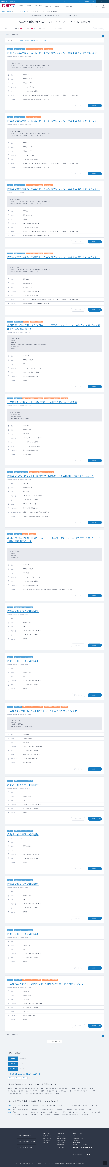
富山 (9, 1091)
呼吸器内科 (52, 1105)
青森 (20, 1088)
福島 (35, 1088)
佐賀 (34, 1093)
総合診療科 (77, 1105)
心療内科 (60, 1105)
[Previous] (16, 15)
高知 (20, 1093)
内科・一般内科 (17, 1105)
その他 (14, 1107)
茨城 (60, 1088)
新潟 (85, 1088)
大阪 (47, 1091)
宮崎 (46, 1093)
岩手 (23, 1088)
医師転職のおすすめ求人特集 (80, 1144)
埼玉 (53, 1088)
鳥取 (81, 1091)
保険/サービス (68, 6)
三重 (36, 1091)
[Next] (93, 15)
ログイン (103, 1)
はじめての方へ (58, 6)
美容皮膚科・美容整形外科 (69, 1114)
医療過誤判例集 (60, 1144)
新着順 (21, 40)
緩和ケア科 (56, 1114)
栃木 (63, 1088)
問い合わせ (77, 1)
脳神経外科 (34, 1109)
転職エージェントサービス (79, 1136)
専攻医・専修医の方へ (78, 1142)
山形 (32, 1088)
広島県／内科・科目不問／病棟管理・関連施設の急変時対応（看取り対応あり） (50, 476)
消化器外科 (43, 1109)
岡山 (17, 1077)
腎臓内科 (92, 1105)
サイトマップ (90, 1163)
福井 (15, 1091)
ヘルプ (64, 1)
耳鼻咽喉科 (97, 1112)
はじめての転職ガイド (62, 1136)
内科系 (9, 1105)
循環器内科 (35, 1105)
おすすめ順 (43, 40)
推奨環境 (62, 1163)
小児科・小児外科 (67, 1112)
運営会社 (40, 1163)
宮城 (26, 1088)
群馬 (66, 1088)
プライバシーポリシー (48, 1163)
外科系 (9, 1109)
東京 (47, 1088)
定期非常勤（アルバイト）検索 (27, 1141)
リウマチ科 (68, 1105)
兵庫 (53, 1091)
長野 (82, 1088)
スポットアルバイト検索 (25, 1147)
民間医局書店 (46, 1142)
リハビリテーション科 (36, 1114)
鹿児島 (50, 1093)
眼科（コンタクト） (54, 1112)
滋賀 (56, 1091)
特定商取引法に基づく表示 (72, 1163)
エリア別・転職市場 (61, 1138)
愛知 (27, 1091)
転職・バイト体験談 (61, 1140)
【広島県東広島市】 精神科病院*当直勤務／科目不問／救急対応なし (45, 983)
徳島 (14, 1093)
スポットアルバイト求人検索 (20, 11)
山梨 (79, 1088)
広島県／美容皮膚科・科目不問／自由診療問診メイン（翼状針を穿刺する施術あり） (53, 53)
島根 (10, 1077)
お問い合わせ (82, 1163)
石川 (12, 1091)
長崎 (37, 1093)
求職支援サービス (77, 1133)
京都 (50, 1091)
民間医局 (9, 6)
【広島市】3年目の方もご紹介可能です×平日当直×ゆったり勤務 (42, 402)
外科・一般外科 (17, 1109)
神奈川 (56, 1088)
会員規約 (57, 1163)
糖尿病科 (85, 1105)
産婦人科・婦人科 (35, 1112)
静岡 (33, 1091)
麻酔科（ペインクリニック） (20, 1112)
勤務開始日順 (34, 40)
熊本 (40, 1093)
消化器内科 (27, 1105)
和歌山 (63, 1091)
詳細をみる (95, 105)
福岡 (31, 1093)
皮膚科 (45, 1112)
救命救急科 (48, 1114)
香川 (11, 1093)
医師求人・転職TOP (6, 11)
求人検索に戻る (56, 1041)
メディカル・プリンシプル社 (80, 1154)
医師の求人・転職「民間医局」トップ (83, 1147)
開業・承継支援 (46, 1140)
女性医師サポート (77, 1140)
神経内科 (43, 1105)
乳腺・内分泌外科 (79, 1109)
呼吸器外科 (59, 1109)
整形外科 (26, 1109)
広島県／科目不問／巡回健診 (23, 611)
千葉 (50, 1088)
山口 (24, 1077)
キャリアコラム (60, 1147)
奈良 (59, 1091)
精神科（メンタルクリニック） (83, 1112)
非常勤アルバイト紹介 (78, 1138)
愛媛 (17, 1093)
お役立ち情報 (48, 6)
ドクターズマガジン (61, 1142)
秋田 (29, 1088)
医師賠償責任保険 (47, 1136)
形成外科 (51, 1109)
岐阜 (30, 1091)
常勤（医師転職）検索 (25, 1135)
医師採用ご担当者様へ (90, 1)
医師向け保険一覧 (47, 1138)
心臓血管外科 (68, 1109)
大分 (43, 1093)
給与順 (27, 40)
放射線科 (25, 1114)
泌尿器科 (17, 1114)
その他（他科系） (83, 1114)
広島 (75, 1091)
